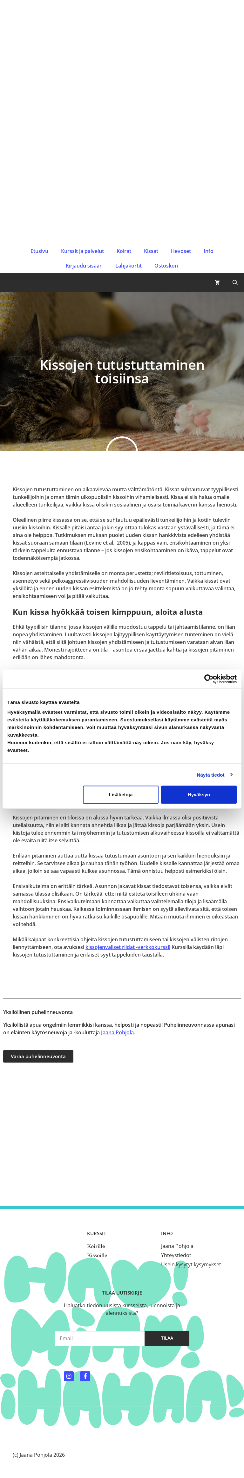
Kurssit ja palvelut (82, 251)
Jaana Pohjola (117, 1032)
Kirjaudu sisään (84, 265)
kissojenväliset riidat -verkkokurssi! (127, 947)
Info (209, 251)
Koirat (124, 251)
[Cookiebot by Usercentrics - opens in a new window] (209, 679)
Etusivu (39, 251)
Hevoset (181, 251)
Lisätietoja (120, 794)
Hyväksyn (199, 794)
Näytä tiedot (211, 774)
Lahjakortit (128, 265)
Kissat (151, 251)
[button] (235, 282)
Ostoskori (166, 265)
